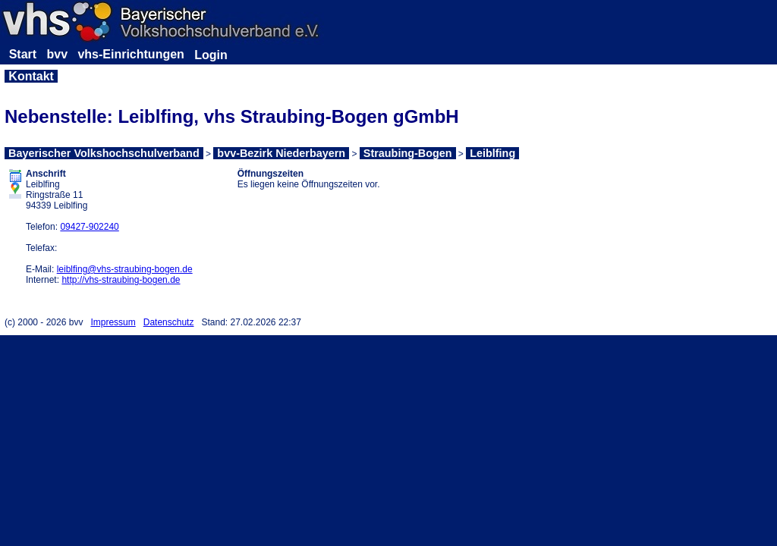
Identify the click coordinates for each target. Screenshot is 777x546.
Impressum (112, 322)
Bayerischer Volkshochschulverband (104, 153)
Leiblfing (492, 153)
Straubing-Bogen (407, 153)
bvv (57, 54)
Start (22, 54)
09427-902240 (89, 226)
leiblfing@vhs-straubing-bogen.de (125, 269)
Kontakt (31, 76)
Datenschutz (168, 322)
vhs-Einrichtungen (130, 54)
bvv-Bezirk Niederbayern (281, 153)
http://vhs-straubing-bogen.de (120, 280)
